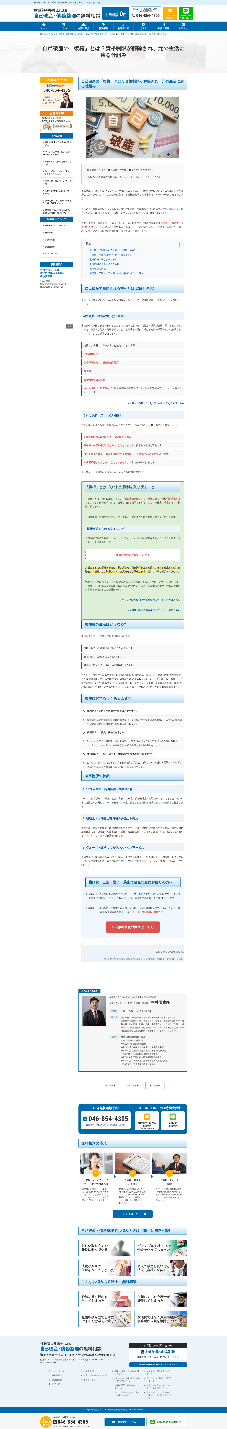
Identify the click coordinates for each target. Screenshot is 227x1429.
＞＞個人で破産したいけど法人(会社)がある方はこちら (155, 403)
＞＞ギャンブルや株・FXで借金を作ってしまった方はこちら (148, 600)
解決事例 (49, 232)
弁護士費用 (50, 247)
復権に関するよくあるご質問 (104, 264)
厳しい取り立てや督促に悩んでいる (57, 143)
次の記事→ (155, 1085)
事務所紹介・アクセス (55, 225)
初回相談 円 (115, 13)
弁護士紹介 (50, 239)
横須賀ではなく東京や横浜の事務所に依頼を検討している (57, 211)
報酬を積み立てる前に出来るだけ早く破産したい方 (57, 201)
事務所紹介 (57, 1377)
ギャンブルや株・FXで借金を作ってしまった (56, 153)
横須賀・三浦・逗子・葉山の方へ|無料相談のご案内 (116, 273)
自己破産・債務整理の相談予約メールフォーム (156, 1365)
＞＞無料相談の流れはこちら (133, 927)
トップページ (58, 1372)
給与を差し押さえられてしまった (57, 182)
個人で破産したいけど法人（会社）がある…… (56, 172)
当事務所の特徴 (97, 268)
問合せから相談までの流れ (96, 1377)
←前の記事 (110, 1085)
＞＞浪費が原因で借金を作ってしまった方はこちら (153, 610)
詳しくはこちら (132, 1214)
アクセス (56, 1385)
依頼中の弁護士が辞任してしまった (57, 192)
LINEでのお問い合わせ (185, 16)
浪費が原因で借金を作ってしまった (57, 162)
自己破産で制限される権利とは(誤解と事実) (112, 250)
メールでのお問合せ (170, 16)
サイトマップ (51, 254)
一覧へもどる (133, 1085)
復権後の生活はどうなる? (102, 259)
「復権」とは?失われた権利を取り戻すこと (112, 255)
